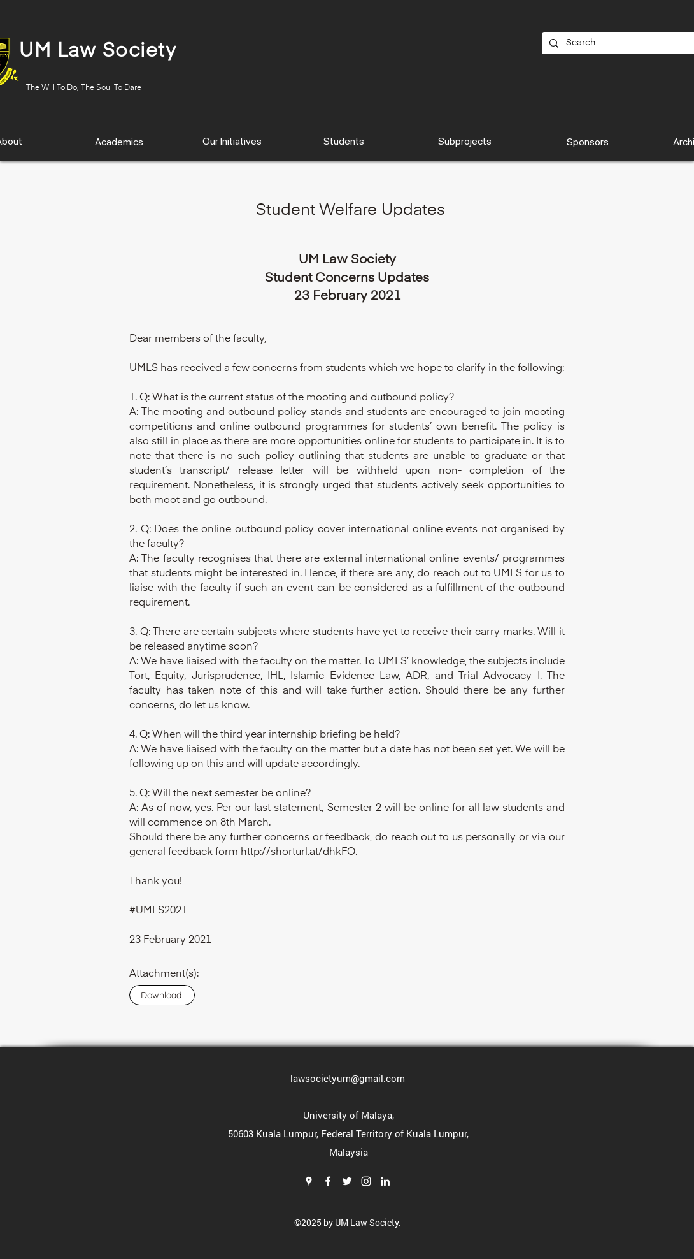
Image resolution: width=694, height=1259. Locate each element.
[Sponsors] (589, 142)
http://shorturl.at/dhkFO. (299, 852)
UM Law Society (97, 51)
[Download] (162, 995)
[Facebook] (328, 1181)
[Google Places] (308, 1181)
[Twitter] (347, 1181)
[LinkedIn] (385, 1181)
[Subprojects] (466, 141)
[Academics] (120, 142)
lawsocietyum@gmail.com (347, 1078)
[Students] (345, 141)
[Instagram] (366, 1181)
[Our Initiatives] (233, 141)
